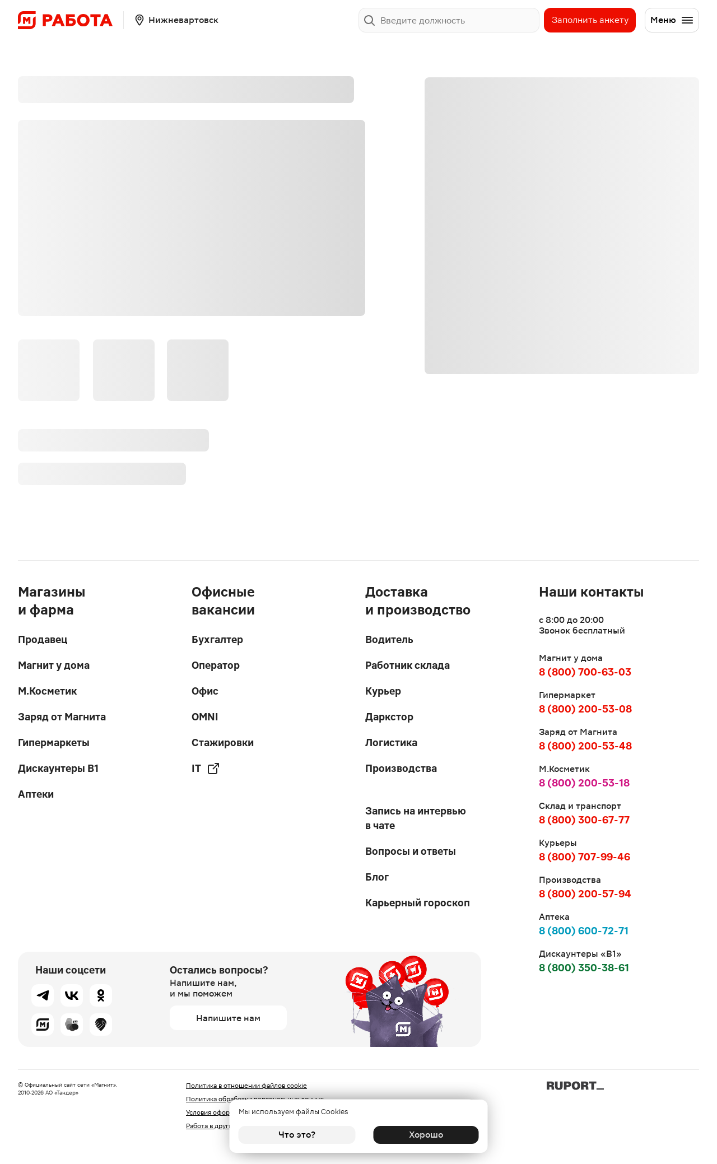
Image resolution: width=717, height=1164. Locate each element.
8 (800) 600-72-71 (583, 931)
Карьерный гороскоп (417, 903)
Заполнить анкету (590, 20)
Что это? (296, 1134)
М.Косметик (47, 691)
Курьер (383, 691)
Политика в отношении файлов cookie (246, 1085)
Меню (672, 20)
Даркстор (389, 717)
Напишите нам (228, 1018)
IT (206, 768)
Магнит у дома (54, 665)
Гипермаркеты (54, 742)
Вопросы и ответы (410, 851)
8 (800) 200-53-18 (584, 783)
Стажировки (223, 742)
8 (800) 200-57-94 (585, 894)
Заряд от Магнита (62, 717)
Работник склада (407, 665)
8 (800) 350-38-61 (584, 968)
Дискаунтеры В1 (58, 768)
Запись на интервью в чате (415, 818)
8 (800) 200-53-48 (585, 746)
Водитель (389, 639)
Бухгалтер (217, 639)
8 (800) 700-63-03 (585, 672)
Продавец (42, 639)
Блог (377, 877)
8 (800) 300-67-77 (584, 820)
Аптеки (36, 794)
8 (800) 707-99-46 (584, 857)
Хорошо (420, 1134)
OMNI (205, 717)
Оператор (216, 665)
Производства (401, 768)
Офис (205, 691)
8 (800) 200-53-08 (585, 709)
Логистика (391, 742)
